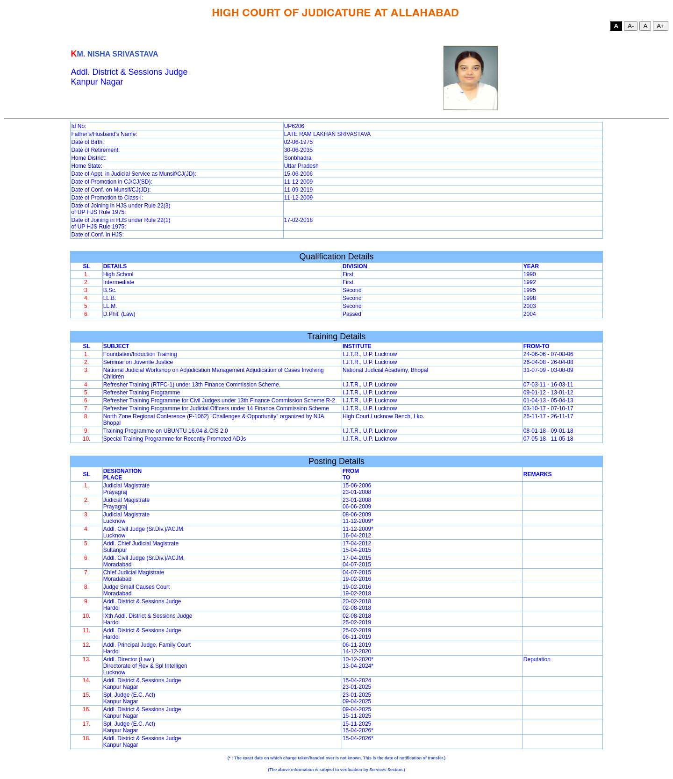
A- (631, 25)
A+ (661, 25)
